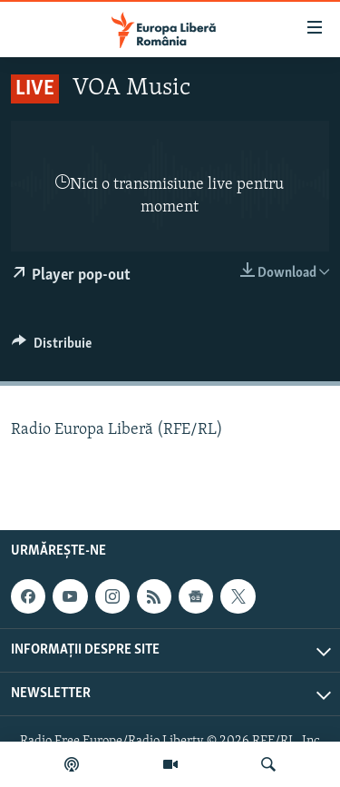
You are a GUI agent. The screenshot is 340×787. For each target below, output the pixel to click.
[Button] (52, 347)
